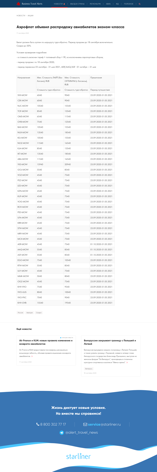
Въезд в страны (77, 4)
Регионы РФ (95, 4)
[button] (139, 4)
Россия (20, 313)
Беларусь (88, 369)
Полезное (128, 4)
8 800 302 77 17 (51, 424)
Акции (30, 16)
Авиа (108, 4)
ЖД (117, 4)
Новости (59, 4)
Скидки (38, 313)
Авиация (29, 313)
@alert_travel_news (78, 432)
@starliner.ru (102, 424)
